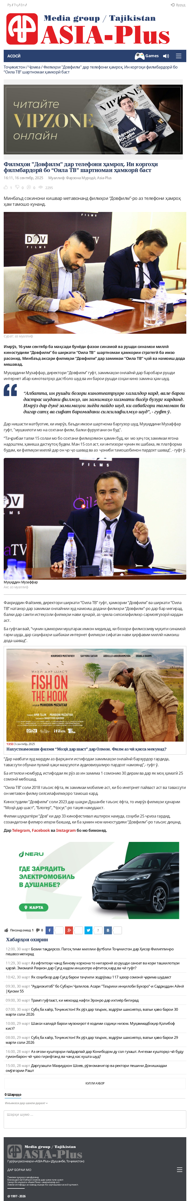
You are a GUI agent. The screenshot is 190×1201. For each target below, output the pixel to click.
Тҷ (16, 4)
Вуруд (178, 4)
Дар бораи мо (19, 1169)
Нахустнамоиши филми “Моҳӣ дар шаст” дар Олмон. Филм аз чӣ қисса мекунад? (86, 749)
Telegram (21, 830)
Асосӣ (14, 56)
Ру (9, 4)
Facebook (41, 830)
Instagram (66, 830)
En (22, 4)
